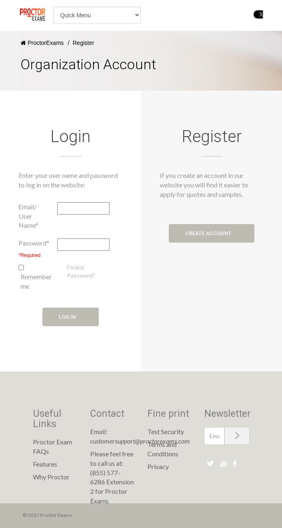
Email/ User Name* (28, 216)
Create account (211, 233)
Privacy (158, 466)
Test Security (165, 431)
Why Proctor (51, 477)
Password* (34, 243)
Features (45, 464)
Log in (70, 317)
